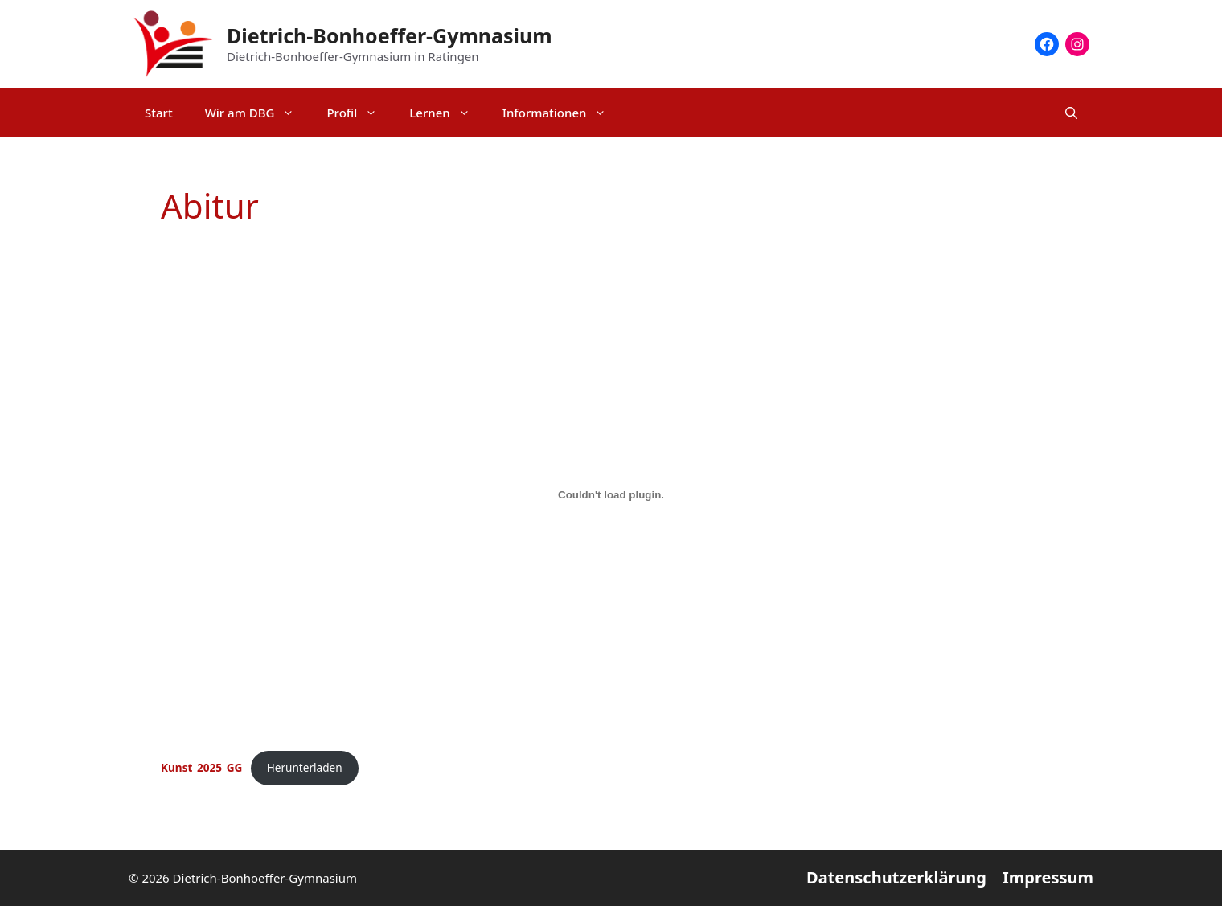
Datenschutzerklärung (896, 877)
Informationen (562, 112)
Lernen (447, 112)
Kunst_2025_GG (201, 767)
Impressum (1048, 877)
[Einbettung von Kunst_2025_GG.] (611, 494)
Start (159, 113)
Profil (359, 112)
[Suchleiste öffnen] (1071, 112)
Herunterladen (304, 767)
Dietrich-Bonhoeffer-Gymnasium (389, 35)
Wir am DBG (258, 112)
